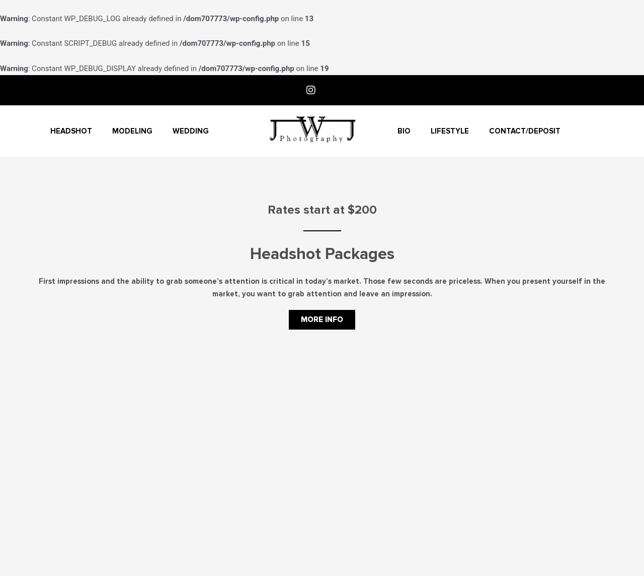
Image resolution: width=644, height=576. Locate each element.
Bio (404, 131)
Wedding (191, 131)
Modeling (132, 131)
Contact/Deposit (524, 131)
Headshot (71, 131)
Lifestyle (450, 131)
